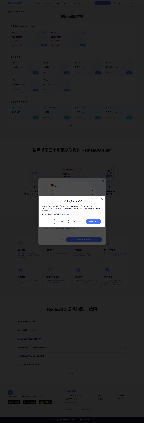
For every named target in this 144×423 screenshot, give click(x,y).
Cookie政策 (65, 214)
